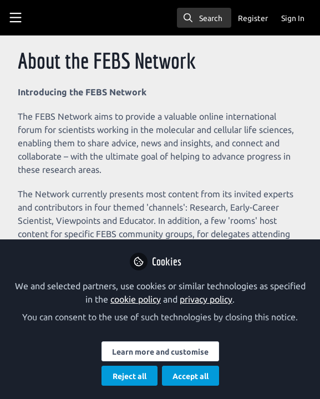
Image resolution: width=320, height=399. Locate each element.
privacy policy (206, 299)
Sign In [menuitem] (292, 18)
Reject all (129, 376)
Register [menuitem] (253, 18)
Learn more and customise (160, 351)
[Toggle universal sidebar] (15, 17)
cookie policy (135, 299)
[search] (204, 18)
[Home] (57, 17)
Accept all (190, 376)
